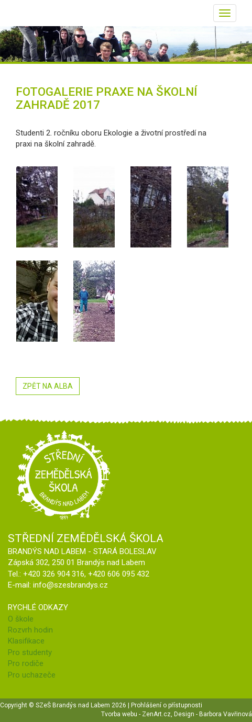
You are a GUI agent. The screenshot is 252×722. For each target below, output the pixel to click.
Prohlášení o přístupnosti (166, 705)
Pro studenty (30, 652)
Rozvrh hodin (30, 630)
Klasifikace (26, 641)
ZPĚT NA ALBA (48, 386)
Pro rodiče (25, 663)
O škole (21, 619)
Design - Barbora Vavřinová (213, 714)
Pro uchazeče (32, 675)
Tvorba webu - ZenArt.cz (136, 714)
